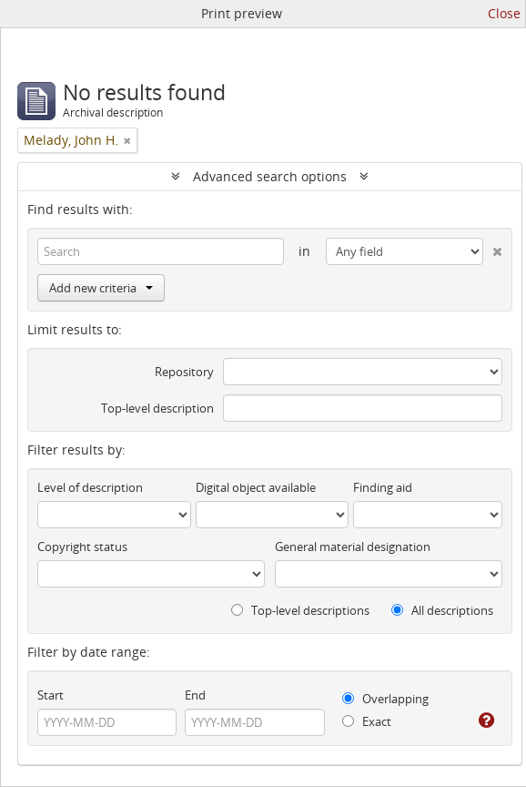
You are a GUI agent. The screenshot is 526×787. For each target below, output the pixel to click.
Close (504, 13)
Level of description (90, 487)
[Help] (485, 720)
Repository (184, 371)
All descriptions (442, 610)
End (195, 695)
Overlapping (385, 698)
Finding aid (382, 487)
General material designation (352, 546)
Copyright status (82, 546)
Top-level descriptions (300, 610)
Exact (366, 721)
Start (50, 695)
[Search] (160, 251)
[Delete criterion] (492, 248)
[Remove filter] (127, 140)
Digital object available (256, 487)
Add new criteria (101, 288)
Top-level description (157, 408)
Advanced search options (269, 176)
